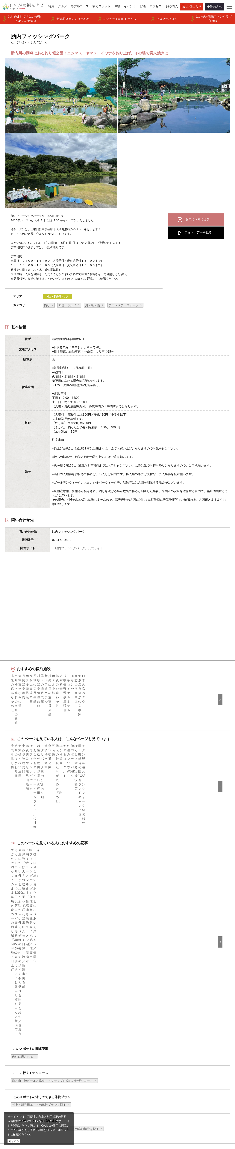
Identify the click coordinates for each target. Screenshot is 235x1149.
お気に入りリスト (20, 1059)
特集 (11, 1013)
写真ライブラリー (132, 1113)
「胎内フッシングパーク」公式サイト (77, 548)
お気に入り (193, 6)
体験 (11, 1039)
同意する (14, 1141)
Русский (185, 1034)
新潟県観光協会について (81, 1028)
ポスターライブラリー (80, 1064)
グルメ (12, 1023)
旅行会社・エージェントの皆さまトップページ (89, 1015)
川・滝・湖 (92, 305)
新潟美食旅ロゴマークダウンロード (89, 1069)
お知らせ (14, 1064)
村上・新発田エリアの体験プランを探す (39, 911)
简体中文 (185, 1023)
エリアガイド (17, 1018)
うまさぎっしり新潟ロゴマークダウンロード (89, 1076)
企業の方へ (214, 6)
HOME (10, 986)
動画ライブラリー (77, 1054)
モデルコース (17, 1028)
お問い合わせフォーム (196, 1123)
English (184, 1013)
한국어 (183, 1018)
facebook (128, 1013)
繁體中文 (185, 1028)
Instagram (129, 1023)
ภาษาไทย (185, 1039)
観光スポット (17, 1034)
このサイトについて (78, 1023)
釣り (47, 305)
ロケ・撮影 (127, 1123)
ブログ (126, 1028)
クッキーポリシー (58, 1130)
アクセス (14, 1054)
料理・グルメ (67, 305)
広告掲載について (77, 1039)
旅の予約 (14, 1049)
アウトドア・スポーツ (124, 305)
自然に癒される (22, 863)
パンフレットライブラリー (83, 1059)
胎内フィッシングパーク (62, 986)
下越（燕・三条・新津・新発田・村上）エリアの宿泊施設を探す (55, 935)
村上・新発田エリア (57, 296)
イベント (14, 1044)
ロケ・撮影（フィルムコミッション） (87, 1087)
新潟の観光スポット (31, 986)
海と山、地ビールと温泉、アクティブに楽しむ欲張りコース (52, 887)
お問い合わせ (188, 1060)
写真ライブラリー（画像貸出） (86, 1049)
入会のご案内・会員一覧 (81, 1034)
